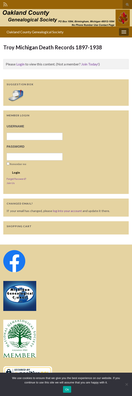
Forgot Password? (16, 178)
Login (20, 64)
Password (15, 146)
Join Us (11, 183)
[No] (126, 384)
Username (15, 126)
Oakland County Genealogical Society (35, 32)
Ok (67, 389)
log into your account (67, 211)
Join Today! (90, 64)
